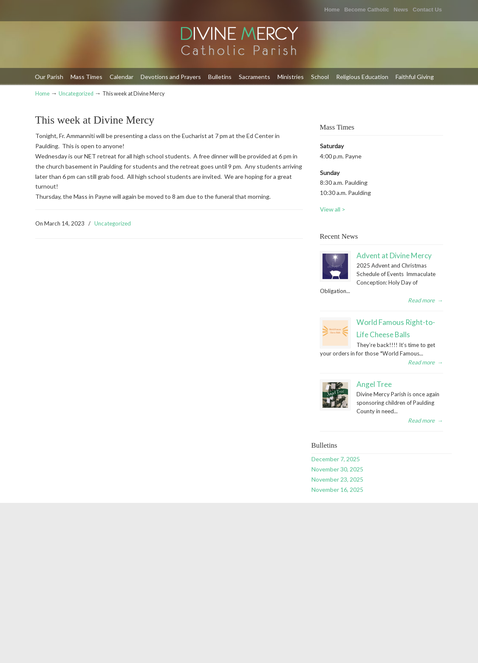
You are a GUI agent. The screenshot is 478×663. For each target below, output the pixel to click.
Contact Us (427, 9)
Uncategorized (76, 93)
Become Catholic (366, 9)
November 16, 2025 (337, 489)
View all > (332, 209)
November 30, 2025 (337, 469)
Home (331, 9)
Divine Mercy (239, 42)
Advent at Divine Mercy (394, 255)
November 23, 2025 (337, 479)
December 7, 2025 (335, 459)
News (401, 9)
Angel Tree (374, 384)
